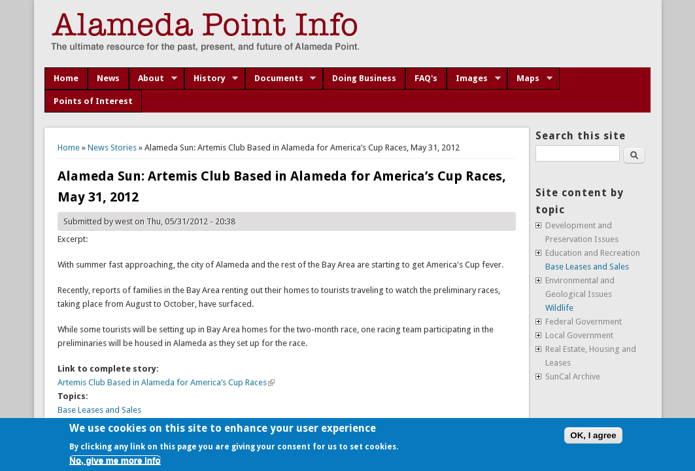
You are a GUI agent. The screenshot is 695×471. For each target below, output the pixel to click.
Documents (280, 78)
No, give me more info (114, 460)
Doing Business (364, 78)
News (108, 78)
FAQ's (426, 78)
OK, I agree (593, 435)
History (211, 78)
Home (66, 78)
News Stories (112, 147)
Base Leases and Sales (99, 410)
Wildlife (559, 308)
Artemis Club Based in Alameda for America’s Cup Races (166, 382)
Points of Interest (93, 101)
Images (474, 78)
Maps (529, 78)
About (153, 78)
